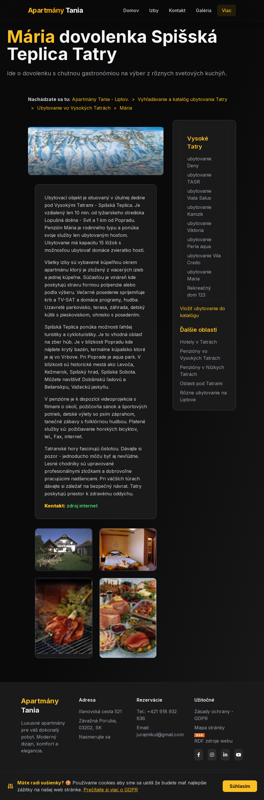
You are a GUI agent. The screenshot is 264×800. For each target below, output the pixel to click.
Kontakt (177, 10)
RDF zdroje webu (213, 741)
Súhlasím (240, 786)
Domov (131, 10)
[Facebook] (198, 754)
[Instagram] (212, 754)
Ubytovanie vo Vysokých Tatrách (74, 108)
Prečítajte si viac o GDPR (110, 789)
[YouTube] (238, 754)
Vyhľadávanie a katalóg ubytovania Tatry (182, 99)
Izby (154, 10)
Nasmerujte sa (94, 737)
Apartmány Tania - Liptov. (100, 99)
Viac (226, 10)
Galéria (203, 10)
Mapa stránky (209, 727)
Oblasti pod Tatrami (201, 383)
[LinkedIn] (225, 754)
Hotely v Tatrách (198, 342)
